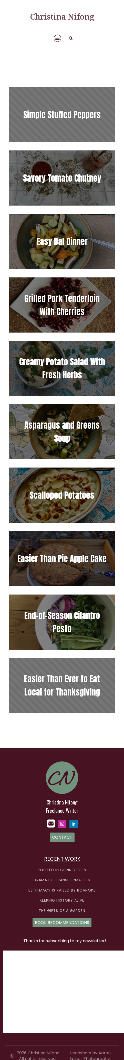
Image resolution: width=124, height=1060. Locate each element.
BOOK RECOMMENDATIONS (62, 923)
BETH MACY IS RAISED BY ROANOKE (62, 890)
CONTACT (62, 837)
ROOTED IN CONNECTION (62, 870)
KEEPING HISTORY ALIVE (62, 900)
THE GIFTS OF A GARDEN (62, 911)
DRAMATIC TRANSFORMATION (62, 880)
